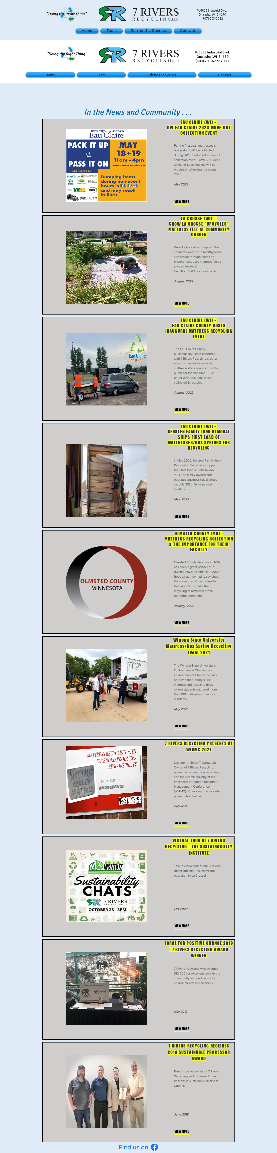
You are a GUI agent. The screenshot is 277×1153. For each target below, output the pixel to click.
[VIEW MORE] (188, 201)
